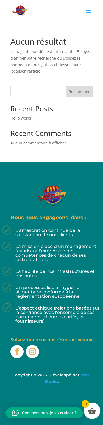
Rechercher (79, 91)
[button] (44, 412)
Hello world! (21, 118)
